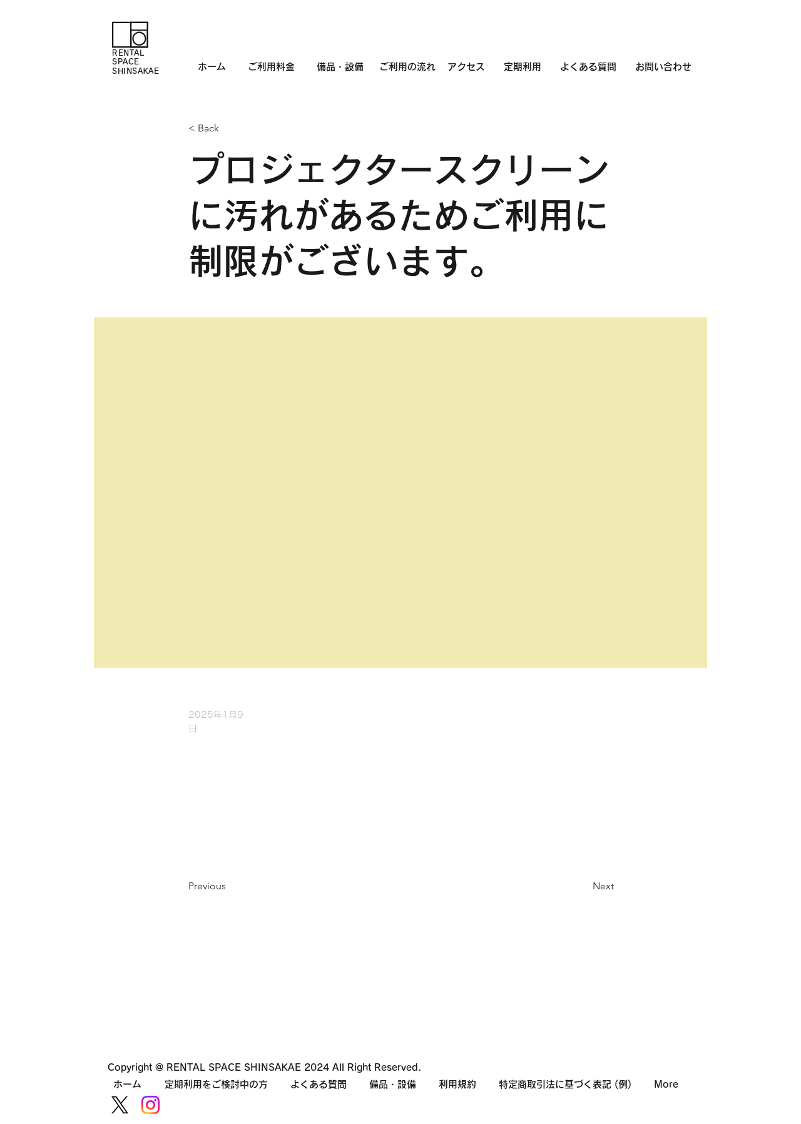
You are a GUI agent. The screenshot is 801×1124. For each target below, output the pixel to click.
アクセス (475, 66)
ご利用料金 (271, 66)
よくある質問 (588, 66)
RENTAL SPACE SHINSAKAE (135, 61)
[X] (120, 1105)
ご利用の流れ (413, 66)
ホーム (212, 66)
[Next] (582, 886)
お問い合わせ (663, 66)
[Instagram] (150, 1105)
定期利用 (522, 66)
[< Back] (229, 129)
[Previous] (229, 886)
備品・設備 (340, 66)
